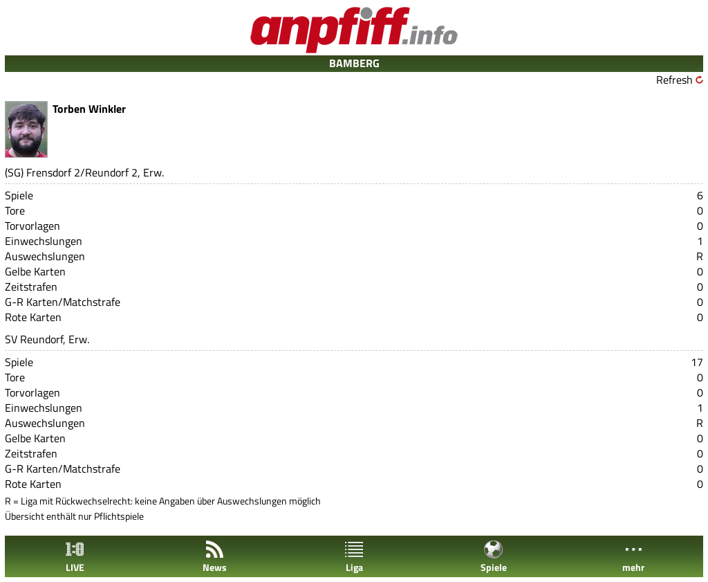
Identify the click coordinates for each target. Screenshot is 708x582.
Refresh (674, 79)
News (215, 556)
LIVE (74, 556)
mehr (633, 556)
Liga (354, 556)
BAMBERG (354, 63)
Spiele (494, 556)
